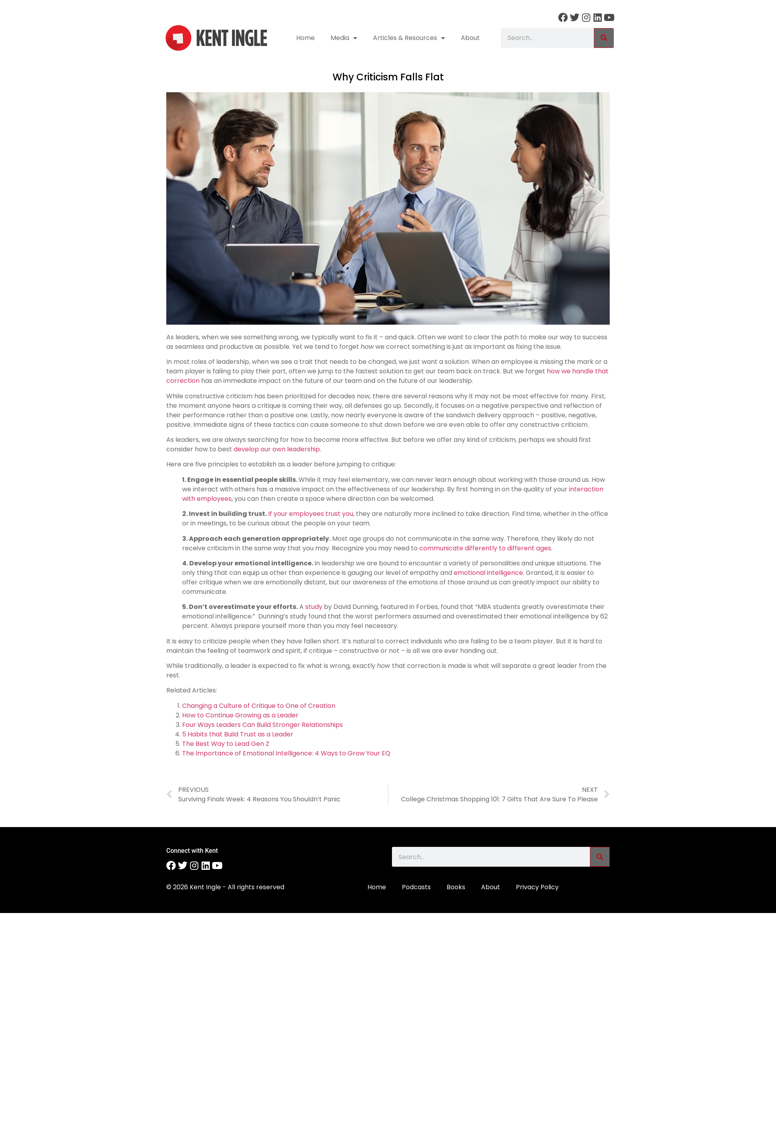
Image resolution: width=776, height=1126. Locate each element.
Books (456, 887)
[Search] (604, 38)
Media (344, 38)
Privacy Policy (537, 887)
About (470, 37)
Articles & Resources (409, 38)
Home (305, 37)
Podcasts (416, 887)
